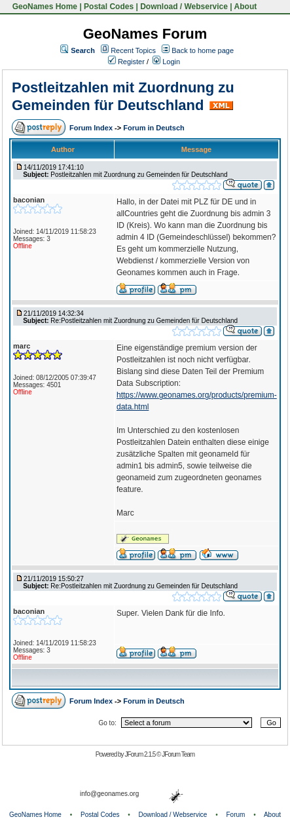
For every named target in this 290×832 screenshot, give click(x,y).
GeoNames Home (43, 6)
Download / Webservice (184, 6)
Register (126, 62)
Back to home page (203, 50)
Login (166, 62)
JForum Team (178, 754)
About (245, 6)
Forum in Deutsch (154, 128)
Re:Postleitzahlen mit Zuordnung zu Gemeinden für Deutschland (144, 320)
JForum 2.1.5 (140, 754)
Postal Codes (109, 6)
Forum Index (92, 128)
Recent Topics (133, 50)
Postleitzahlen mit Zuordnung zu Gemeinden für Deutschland (123, 96)
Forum (236, 814)
